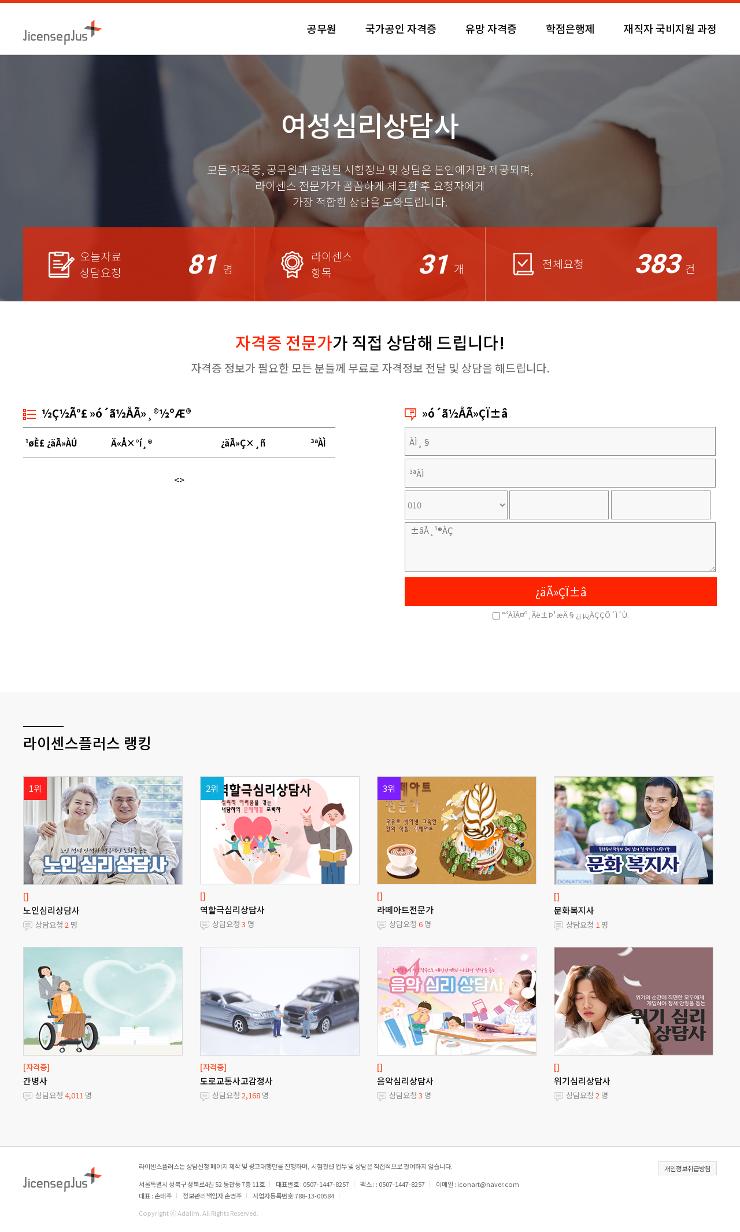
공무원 (321, 28)
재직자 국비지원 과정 (670, 28)
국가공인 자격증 (400, 28)
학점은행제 (570, 28)
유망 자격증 (491, 28)
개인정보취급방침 (687, 1168)
